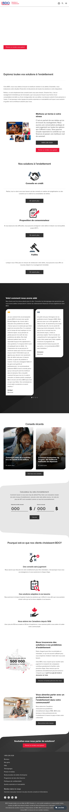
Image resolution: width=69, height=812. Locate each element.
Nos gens (7, 762)
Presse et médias (9, 772)
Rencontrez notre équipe (46, 716)
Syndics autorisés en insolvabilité (14, 784)
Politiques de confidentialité (13, 781)
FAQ (5, 765)
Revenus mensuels (41, 504)
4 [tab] (37, 397)
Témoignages (8, 769)
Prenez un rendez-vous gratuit (15, 47)
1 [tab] (31, 397)
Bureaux (6, 759)
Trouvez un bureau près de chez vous (50, 674)
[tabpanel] (19, 352)
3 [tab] (35, 397)
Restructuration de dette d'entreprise (15, 775)
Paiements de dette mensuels (17, 504)
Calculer (34, 517)
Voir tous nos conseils (34, 467)
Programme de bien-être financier (14, 778)
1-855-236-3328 (9, 755)
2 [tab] (33, 397)
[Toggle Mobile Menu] (66, 3)
